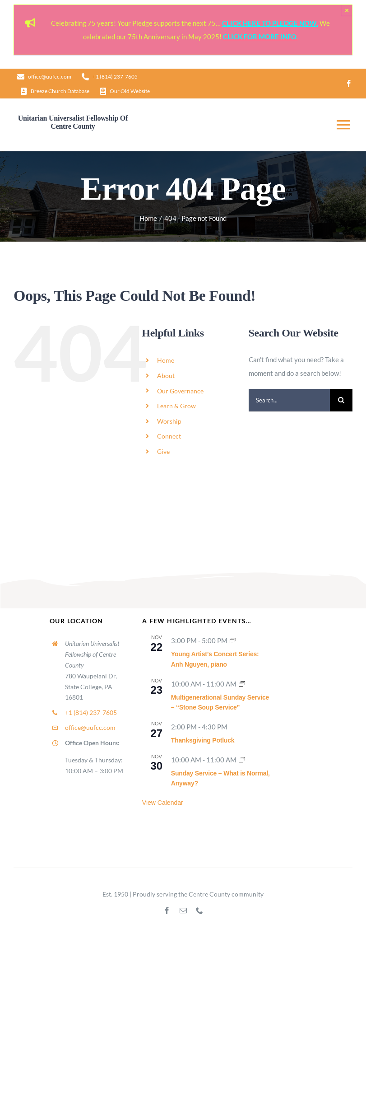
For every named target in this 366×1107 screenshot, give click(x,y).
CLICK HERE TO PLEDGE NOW (269, 23)
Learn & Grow (176, 406)
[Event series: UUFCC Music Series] (233, 640)
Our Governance (180, 391)
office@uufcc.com (90, 727)
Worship (169, 421)
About (166, 375)
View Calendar (162, 802)
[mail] (183, 910)
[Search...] (289, 400)
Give (163, 451)
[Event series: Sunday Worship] (242, 684)
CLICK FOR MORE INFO (260, 37)
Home (165, 360)
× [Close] (347, 10)
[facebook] (348, 83)
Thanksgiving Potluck (203, 740)
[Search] (341, 400)
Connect (169, 436)
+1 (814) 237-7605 (91, 712)
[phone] (199, 910)
